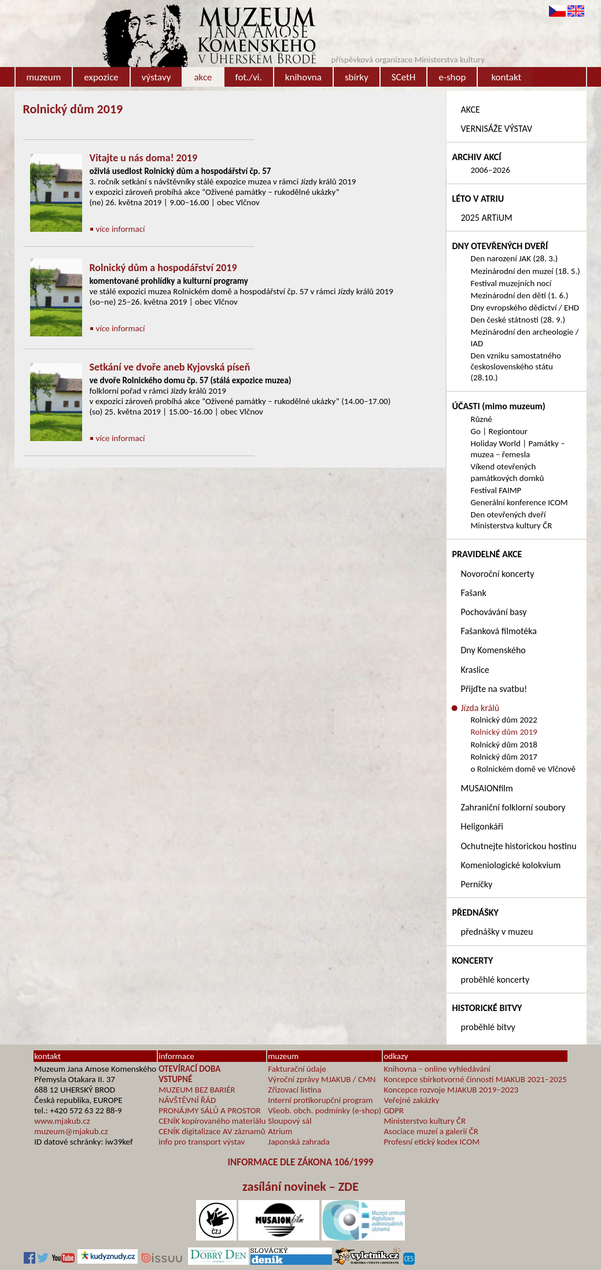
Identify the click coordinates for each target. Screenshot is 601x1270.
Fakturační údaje (297, 1069)
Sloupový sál (289, 1121)
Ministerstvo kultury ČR (425, 1121)
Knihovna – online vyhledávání (437, 1069)
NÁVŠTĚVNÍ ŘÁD (187, 1100)
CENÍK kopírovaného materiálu (212, 1121)
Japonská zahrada (299, 1141)
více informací (120, 229)
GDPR (394, 1110)
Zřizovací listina (294, 1089)
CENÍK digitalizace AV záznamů (211, 1131)
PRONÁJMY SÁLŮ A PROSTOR (209, 1110)
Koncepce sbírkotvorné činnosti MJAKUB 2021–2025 (475, 1079)
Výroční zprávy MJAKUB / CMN (321, 1079)
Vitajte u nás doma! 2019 (144, 157)
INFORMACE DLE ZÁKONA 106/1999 (301, 1162)
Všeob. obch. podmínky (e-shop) (324, 1110)
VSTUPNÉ (175, 1079)
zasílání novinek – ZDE (300, 1186)
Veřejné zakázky (411, 1100)
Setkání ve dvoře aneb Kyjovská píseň (170, 367)
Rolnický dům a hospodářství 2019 (163, 267)
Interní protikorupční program (320, 1100)
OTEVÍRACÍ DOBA (189, 1069)
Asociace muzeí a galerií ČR (431, 1131)
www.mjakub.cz (62, 1121)
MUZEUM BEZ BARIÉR (196, 1089)
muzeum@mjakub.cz (71, 1131)
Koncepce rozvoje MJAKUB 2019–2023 (451, 1089)
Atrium (280, 1131)
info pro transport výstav (201, 1141)
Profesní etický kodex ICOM (432, 1141)
